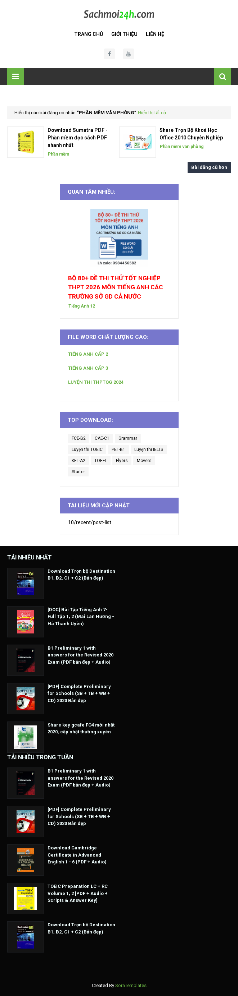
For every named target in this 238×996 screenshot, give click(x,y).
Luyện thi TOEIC (87, 449)
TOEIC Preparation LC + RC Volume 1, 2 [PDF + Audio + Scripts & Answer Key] (78, 893)
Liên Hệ (155, 34)
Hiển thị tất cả (152, 112)
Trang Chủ (88, 34)
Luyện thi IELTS (148, 449)
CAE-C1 (102, 438)
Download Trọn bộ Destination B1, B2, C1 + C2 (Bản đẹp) (81, 574)
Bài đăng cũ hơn (209, 167)
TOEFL (100, 460)
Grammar (127, 438)
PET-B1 (118, 449)
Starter (78, 471)
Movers (144, 460)
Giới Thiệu (124, 34)
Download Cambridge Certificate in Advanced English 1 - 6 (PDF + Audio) (77, 854)
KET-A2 (78, 460)
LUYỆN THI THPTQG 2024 (96, 382)
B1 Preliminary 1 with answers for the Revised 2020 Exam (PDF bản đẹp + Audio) (80, 655)
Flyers (122, 460)
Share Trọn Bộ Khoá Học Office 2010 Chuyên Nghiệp (191, 133)
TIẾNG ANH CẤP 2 (88, 354)
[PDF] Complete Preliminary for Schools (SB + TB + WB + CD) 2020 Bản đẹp (79, 693)
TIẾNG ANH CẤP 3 (88, 368)
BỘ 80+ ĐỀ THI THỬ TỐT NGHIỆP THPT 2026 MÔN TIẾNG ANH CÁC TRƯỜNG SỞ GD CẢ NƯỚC (115, 287)
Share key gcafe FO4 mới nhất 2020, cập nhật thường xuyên (81, 728)
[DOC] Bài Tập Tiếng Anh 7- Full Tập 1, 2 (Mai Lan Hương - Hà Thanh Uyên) (81, 616)
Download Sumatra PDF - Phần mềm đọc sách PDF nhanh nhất (78, 137)
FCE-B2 (79, 438)
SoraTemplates (131, 985)
